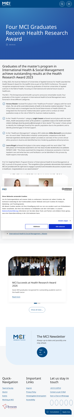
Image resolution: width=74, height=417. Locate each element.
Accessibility (30, 400)
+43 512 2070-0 (55, 388)
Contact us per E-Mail (58, 392)
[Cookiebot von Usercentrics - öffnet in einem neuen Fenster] (63, 189)
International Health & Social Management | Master (28, 234)
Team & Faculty (7, 388)
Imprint (29, 388)
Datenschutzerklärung (10, 211)
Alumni (4, 392)
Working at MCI (8, 400)
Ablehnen (36, 226)
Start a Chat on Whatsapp (59, 396)
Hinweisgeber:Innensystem (36, 396)
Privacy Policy (31, 392)
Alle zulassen (60, 226)
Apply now (66, 412)
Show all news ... (37, 310)
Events (4, 396)
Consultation (52, 412)
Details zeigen (63, 221)
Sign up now (42, 352)
